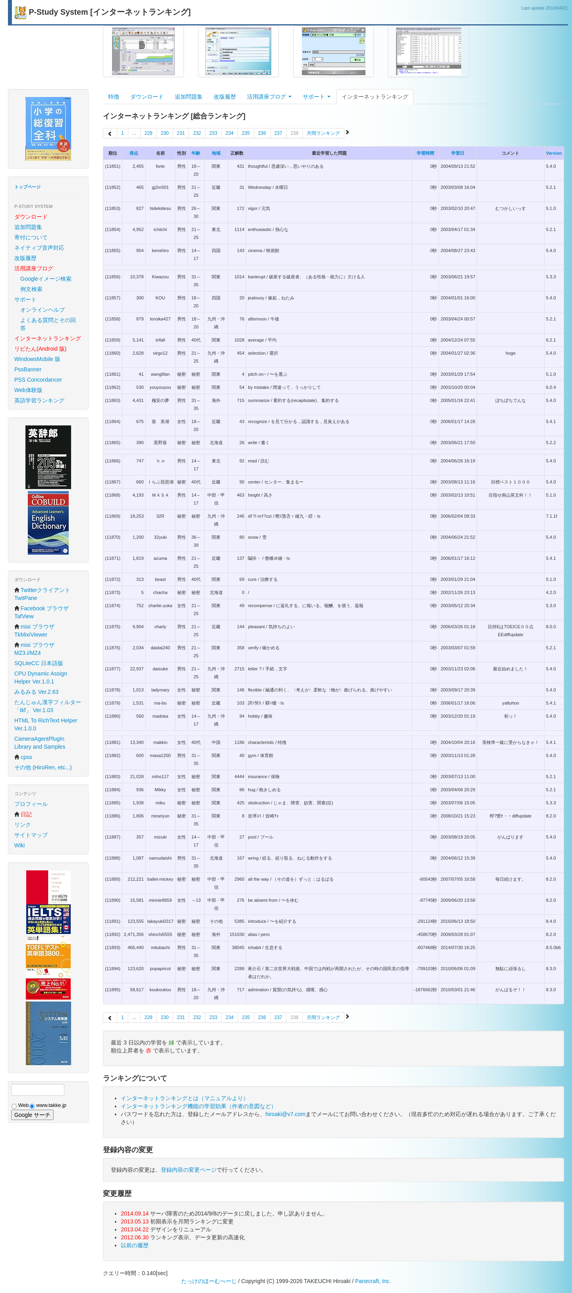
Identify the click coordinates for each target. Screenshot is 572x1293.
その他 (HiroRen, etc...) (43, 767)
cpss (23, 757)
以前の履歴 (135, 1245)
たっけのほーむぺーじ (209, 1281)
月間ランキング (323, 133)
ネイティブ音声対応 (39, 248)
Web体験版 (28, 390)
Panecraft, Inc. (373, 1281)
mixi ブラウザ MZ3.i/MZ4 (34, 649)
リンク (22, 824)
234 (230, 133)
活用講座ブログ (269, 96)
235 (246, 133)
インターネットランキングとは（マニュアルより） (185, 1098)
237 (278, 133)
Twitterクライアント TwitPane (42, 594)
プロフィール (31, 804)
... (134, 133)
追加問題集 (28, 227)
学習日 (457, 153)
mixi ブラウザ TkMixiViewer (34, 630)
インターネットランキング (375, 96)
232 (197, 133)
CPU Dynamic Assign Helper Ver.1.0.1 (40, 677)
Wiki (19, 845)
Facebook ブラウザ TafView (41, 612)
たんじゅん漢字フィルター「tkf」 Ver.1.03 (47, 706)
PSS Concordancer (38, 380)
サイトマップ (31, 835)
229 (149, 133)
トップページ (27, 186)
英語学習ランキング (39, 400)
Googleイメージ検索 (46, 279)
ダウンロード (147, 96)
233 (213, 133)
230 (165, 133)
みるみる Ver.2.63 (36, 692)
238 (294, 133)
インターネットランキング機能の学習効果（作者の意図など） (198, 1106)
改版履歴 (25, 258)
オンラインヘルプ (42, 310)
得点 (133, 153)
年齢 (195, 153)
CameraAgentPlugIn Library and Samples (39, 743)
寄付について (31, 237)
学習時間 (425, 153)
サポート (25, 299)
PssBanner (27, 369)
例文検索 (31, 289)
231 (181, 133)
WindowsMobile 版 (37, 359)
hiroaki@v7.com (285, 1114)
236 (262, 133)
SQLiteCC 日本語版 (38, 663)
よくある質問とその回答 (48, 324)
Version (554, 153)
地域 (216, 153)
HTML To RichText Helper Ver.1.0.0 (45, 724)
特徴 (113, 96)
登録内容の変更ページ (188, 1170)
